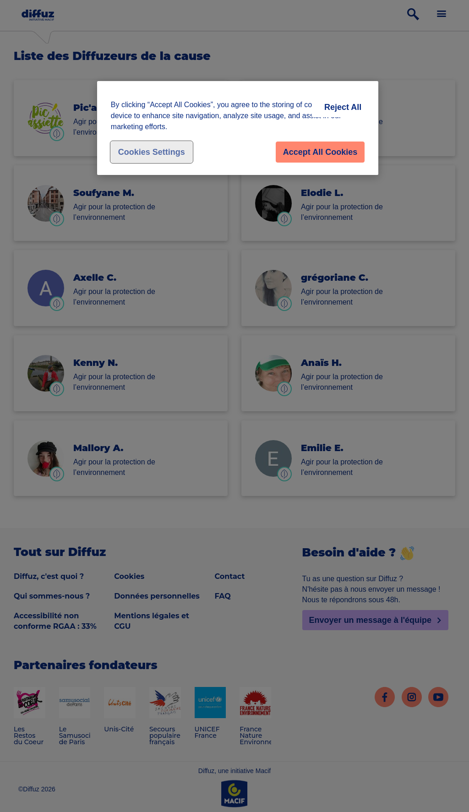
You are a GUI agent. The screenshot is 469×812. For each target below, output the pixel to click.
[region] (237, 128)
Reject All (342, 107)
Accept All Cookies (320, 152)
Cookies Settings (151, 152)
